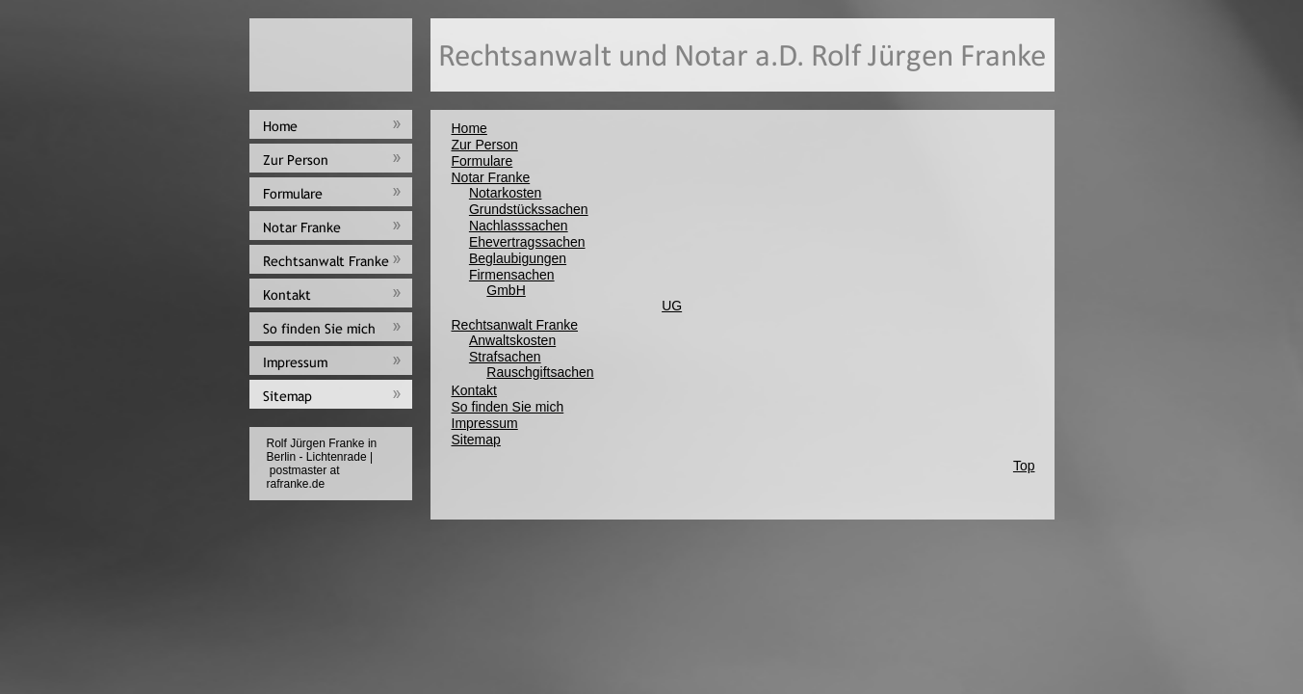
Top (1024, 465)
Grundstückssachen (528, 209)
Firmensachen (512, 274)
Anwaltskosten (512, 340)
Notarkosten (505, 192)
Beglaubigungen (517, 258)
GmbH (505, 290)
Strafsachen (505, 356)
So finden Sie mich (508, 406)
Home (469, 128)
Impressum (485, 423)
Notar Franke (491, 177)
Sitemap (476, 439)
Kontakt (474, 390)
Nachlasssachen (518, 225)
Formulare (482, 161)
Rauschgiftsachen (539, 372)
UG (672, 305)
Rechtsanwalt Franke (515, 325)
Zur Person (485, 144)
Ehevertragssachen (527, 242)
